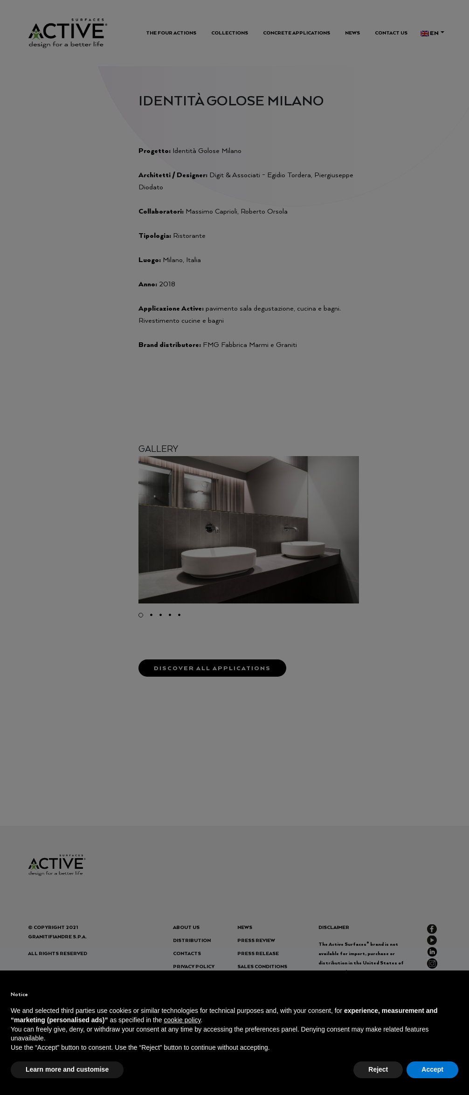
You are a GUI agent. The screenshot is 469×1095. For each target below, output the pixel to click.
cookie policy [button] (182, 1020)
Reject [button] (378, 1069)
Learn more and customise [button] (67, 1069)
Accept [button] (432, 1069)
